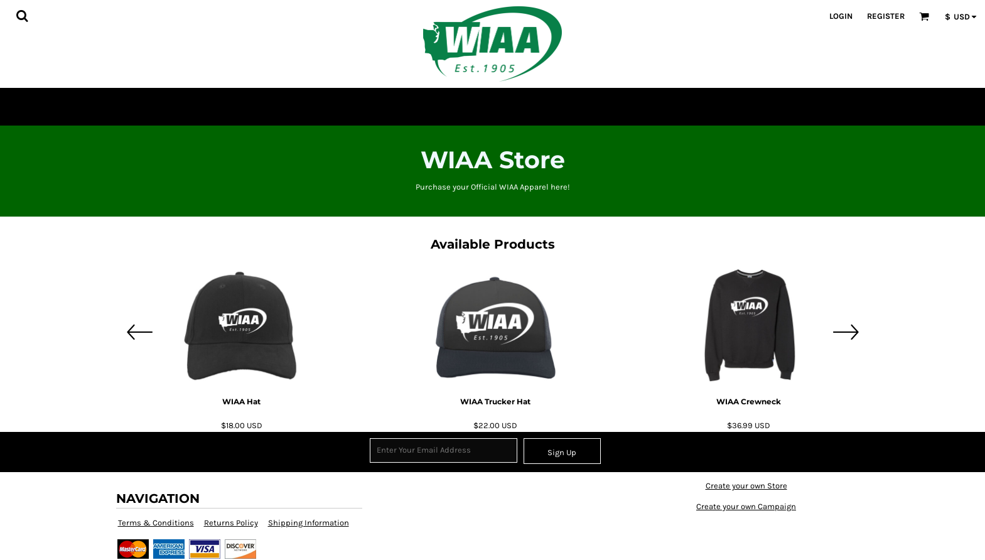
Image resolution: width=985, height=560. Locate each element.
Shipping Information (308, 522)
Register (886, 16)
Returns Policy (231, 522)
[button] (22, 15)
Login (841, 16)
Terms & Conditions (156, 522)
